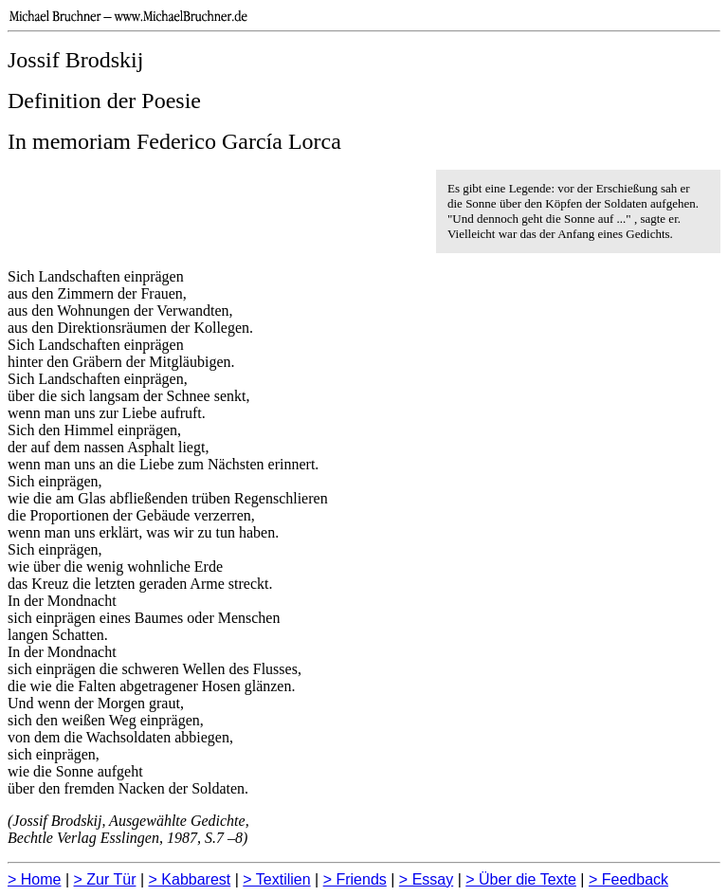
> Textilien (276, 879)
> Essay (426, 879)
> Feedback (628, 879)
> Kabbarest (190, 879)
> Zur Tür (105, 879)
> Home (34, 879)
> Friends (355, 879)
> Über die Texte (520, 879)
